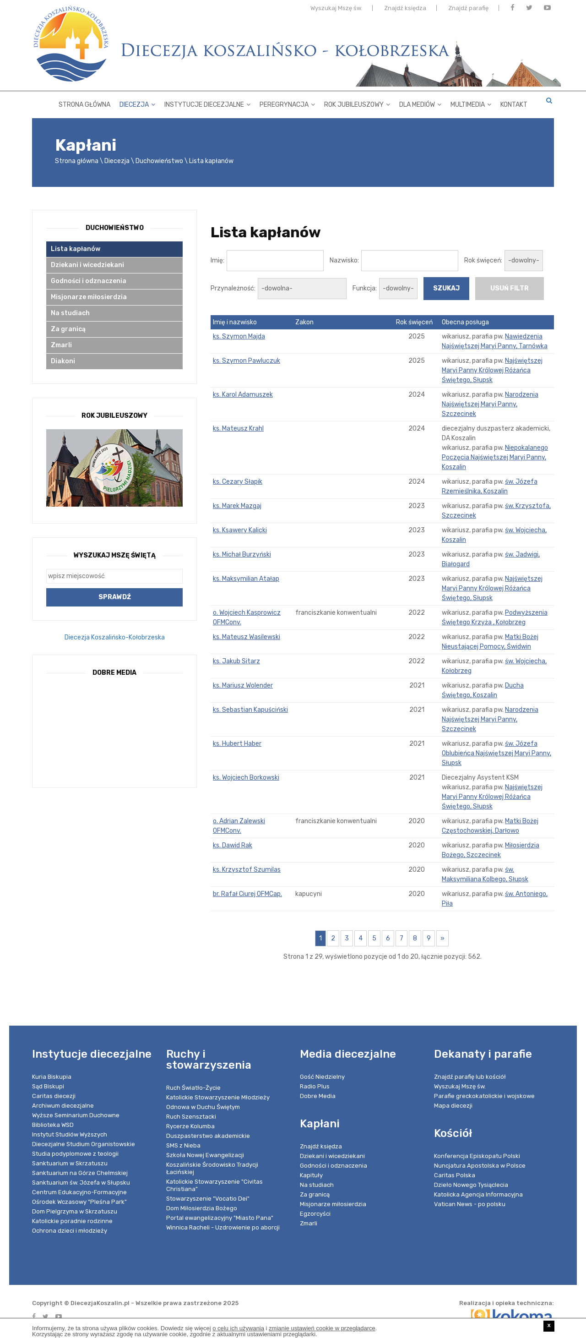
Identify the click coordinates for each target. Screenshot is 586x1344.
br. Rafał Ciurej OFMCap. (247, 894)
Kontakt (513, 103)
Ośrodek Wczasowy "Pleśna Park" (79, 1201)
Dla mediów (420, 103)
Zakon (304, 322)
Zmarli (61, 345)
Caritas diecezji (54, 1096)
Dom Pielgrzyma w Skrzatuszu (74, 1211)
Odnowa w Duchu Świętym (203, 1107)
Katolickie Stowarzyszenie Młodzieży (218, 1097)
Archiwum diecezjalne (63, 1105)
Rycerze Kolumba (190, 1126)
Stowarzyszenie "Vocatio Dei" (208, 1198)
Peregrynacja (287, 103)
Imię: (217, 260)
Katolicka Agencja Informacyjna (478, 1194)
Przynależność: (233, 288)
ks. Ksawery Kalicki (240, 530)
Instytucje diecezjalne (207, 103)
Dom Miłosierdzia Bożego (201, 1208)
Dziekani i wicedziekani (87, 265)
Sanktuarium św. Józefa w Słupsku (81, 1182)
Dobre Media (318, 1096)
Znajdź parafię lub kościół (470, 1076)
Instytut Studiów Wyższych (69, 1134)
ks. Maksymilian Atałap (246, 579)
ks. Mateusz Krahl (238, 428)
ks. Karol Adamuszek (243, 395)
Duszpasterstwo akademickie (208, 1135)
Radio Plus (315, 1086)
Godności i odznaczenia (88, 281)
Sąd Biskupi (48, 1086)
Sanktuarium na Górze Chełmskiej (80, 1172)
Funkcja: (365, 288)
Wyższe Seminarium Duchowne (75, 1115)
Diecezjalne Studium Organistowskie (83, 1144)
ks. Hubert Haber (237, 744)
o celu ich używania (238, 1328)
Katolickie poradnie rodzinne (72, 1221)
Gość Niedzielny (322, 1076)
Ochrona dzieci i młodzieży (69, 1230)
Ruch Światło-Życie (193, 1087)
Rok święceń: (483, 260)
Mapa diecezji (453, 1105)
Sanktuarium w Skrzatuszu (70, 1163)
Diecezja (137, 103)
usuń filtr (509, 288)
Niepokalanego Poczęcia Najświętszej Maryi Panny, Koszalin (495, 457)
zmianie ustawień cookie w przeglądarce (322, 1328)
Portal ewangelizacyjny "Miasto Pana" (219, 1217)
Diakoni (63, 361)
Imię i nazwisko (235, 322)
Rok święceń (414, 322)
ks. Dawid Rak (232, 845)
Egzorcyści (315, 1213)
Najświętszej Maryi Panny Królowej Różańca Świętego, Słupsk (492, 370)
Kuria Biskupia (51, 1076)
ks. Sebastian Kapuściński (250, 710)
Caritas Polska (454, 1175)
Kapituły (311, 1175)
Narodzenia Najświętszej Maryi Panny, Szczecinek (490, 404)
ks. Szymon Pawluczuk (246, 361)
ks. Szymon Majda (239, 336)
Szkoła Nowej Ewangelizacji (205, 1155)
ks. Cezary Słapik (237, 482)
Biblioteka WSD (53, 1124)
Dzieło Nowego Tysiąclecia (471, 1184)
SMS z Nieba (183, 1145)
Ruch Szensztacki (191, 1116)
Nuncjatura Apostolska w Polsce (480, 1165)
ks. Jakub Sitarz (236, 661)
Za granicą (68, 329)
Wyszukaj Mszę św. (336, 10)
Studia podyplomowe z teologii (75, 1153)
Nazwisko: (344, 260)
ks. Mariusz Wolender (243, 685)
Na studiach (70, 313)
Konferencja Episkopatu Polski (477, 1156)
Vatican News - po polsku (469, 1204)
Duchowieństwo (159, 161)
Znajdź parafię (468, 10)
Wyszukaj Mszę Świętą (115, 555)
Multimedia (470, 103)
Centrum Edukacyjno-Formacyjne (79, 1192)
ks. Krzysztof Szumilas (247, 870)
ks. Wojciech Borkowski (246, 777)
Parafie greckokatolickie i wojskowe (484, 1096)
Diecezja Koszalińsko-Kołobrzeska (115, 637)
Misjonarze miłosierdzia (89, 297)
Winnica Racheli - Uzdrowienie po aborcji (223, 1227)
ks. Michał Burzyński (242, 554)
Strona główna (84, 103)
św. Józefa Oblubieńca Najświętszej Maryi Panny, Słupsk (496, 753)
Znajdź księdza (405, 10)
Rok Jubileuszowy (357, 103)
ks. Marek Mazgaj (237, 506)
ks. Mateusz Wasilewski (246, 637)
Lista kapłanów (211, 161)
